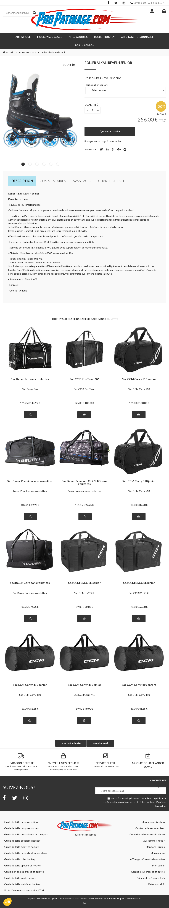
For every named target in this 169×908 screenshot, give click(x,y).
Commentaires (53, 173)
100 (89, 394)
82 (143, 496)
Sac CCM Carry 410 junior (84, 676)
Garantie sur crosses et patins (148, 863)
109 (25, 496)
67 (143, 598)
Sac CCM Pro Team (84, 381)
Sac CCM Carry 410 (30, 686)
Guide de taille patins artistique (21, 813)
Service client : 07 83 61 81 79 (147, 2)
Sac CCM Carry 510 (139, 381)
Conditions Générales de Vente (147, 826)
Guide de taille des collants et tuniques (26, 826)
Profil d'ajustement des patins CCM (24, 882)
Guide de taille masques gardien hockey (26, 888)
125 (79, 394)
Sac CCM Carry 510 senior (139, 371)
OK (84, 903)
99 (35, 496)
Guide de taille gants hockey (20, 869)
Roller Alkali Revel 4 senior (108, 55)
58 (34, 700)
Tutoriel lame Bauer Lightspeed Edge (24, 894)
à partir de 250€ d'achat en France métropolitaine (21, 754)
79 (135, 598)
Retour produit (156, 876)
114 (35, 394)
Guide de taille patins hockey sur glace (25, 845)
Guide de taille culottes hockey (21, 838)
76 (34, 598)
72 (89, 598)
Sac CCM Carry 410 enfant (139, 676)
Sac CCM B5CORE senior (84, 574)
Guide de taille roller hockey (19, 851)
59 (80, 700)
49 (89, 700)
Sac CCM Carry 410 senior (30, 676)
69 (26, 700)
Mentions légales (155, 838)
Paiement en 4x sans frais (150, 869)
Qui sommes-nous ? (154, 832)
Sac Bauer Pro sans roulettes (30, 371)
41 (143, 700)
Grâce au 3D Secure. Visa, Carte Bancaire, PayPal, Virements (63, 754)
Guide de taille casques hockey (21, 820)
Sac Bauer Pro (30, 381)
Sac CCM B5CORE (84, 585)
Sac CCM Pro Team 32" (84, 371)
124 (25, 394)
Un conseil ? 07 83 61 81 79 (105, 752)
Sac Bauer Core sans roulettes (30, 574)
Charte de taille (112, 173)
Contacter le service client (150, 820)
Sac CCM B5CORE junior (139, 574)
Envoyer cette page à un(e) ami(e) (103, 133)
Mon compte (158, 845)
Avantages (82, 173)
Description (22, 173)
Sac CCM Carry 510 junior (139, 473)
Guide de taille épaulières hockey (22, 857)
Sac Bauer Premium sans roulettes (29, 473)
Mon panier (158, 857)
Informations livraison (153, 813)
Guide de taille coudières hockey (22, 832)
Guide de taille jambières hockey (22, 876)
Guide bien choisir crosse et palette (24, 863)
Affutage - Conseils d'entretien (147, 851)
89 (26, 598)
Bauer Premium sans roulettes (30, 483)
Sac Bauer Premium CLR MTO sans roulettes (84, 474)
